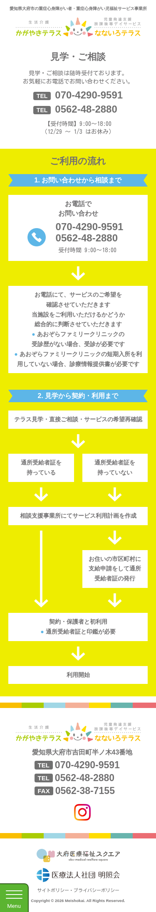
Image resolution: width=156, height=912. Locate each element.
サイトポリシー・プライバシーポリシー (78, 890)
